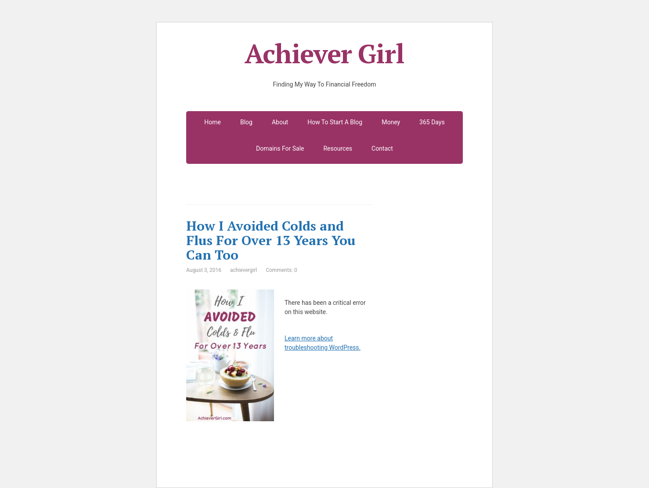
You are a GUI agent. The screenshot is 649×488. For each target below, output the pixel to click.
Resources (337, 148)
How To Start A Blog (334, 122)
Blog (246, 122)
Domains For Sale (280, 148)
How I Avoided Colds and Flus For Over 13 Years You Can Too (271, 240)
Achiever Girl (324, 54)
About (280, 122)
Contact (382, 148)
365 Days (432, 122)
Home (212, 122)
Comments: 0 (281, 270)
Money (391, 122)
